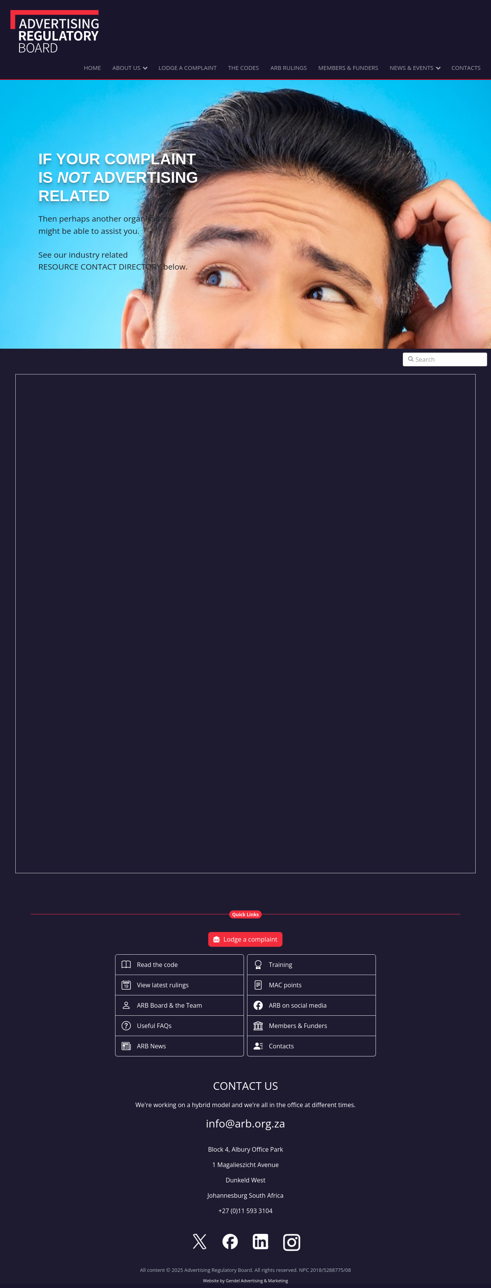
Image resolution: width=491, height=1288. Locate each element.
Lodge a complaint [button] (245, 939)
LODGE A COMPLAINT (187, 67)
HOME (92, 67)
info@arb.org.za (245, 1226)
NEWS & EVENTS (411, 67)
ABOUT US (126, 67)
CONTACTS (466, 67)
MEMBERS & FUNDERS (348, 67)
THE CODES (243, 67)
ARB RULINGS (288, 67)
